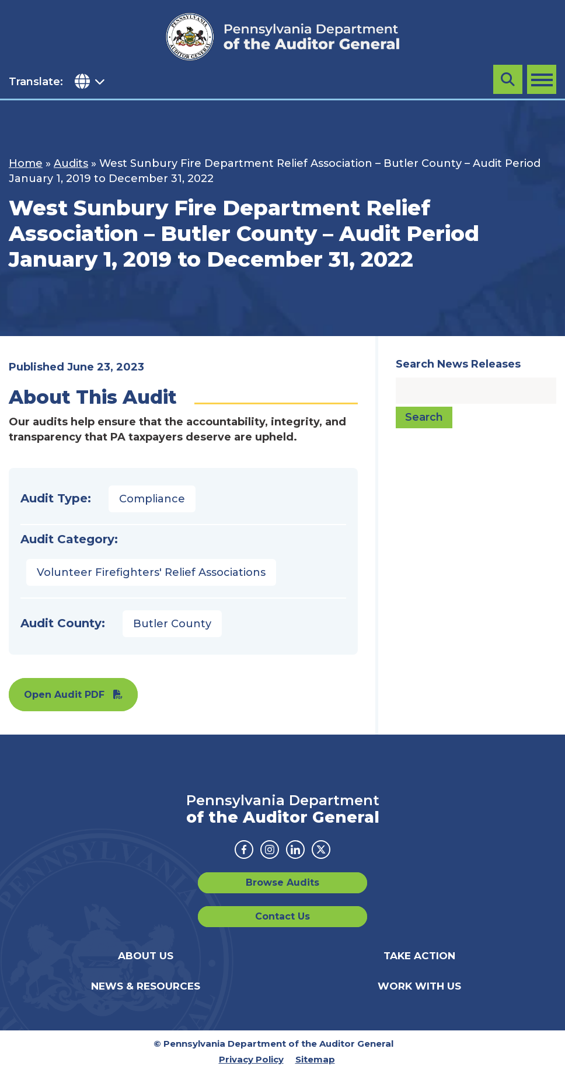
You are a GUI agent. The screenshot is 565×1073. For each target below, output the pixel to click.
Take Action (419, 956)
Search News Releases (458, 364)
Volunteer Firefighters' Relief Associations (151, 572)
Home (26, 163)
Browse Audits (282, 882)
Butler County (172, 623)
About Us (145, 956)
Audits (71, 163)
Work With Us (419, 986)
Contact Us (282, 916)
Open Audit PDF (64, 694)
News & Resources (145, 986)
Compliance (152, 498)
